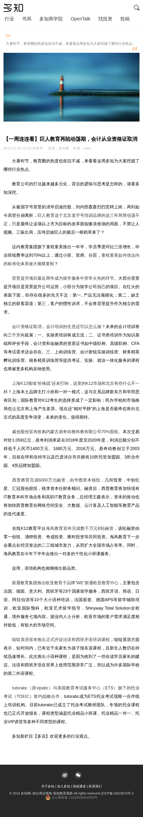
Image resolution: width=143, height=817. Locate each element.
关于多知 (47, 786)
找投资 (105, 18)
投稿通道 (79, 786)
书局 (26, 18)
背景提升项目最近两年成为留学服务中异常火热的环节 (63, 278)
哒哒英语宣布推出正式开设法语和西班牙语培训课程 (61, 639)
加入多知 (63, 786)
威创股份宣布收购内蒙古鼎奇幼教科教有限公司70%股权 (65, 431)
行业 (9, 18)
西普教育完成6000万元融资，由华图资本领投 (56, 480)
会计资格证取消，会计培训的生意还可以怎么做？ (59, 326)
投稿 (125, 18)
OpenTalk (81, 18)
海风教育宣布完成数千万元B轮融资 (80, 528)
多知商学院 (51, 18)
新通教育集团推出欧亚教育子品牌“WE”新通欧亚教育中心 (65, 582)
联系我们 (95, 786)
